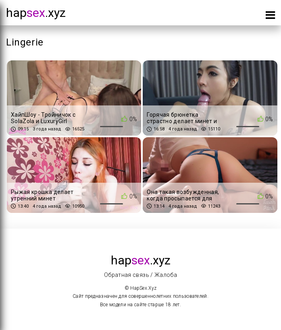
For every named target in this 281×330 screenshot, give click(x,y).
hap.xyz (36, 13)
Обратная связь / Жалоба (140, 275)
